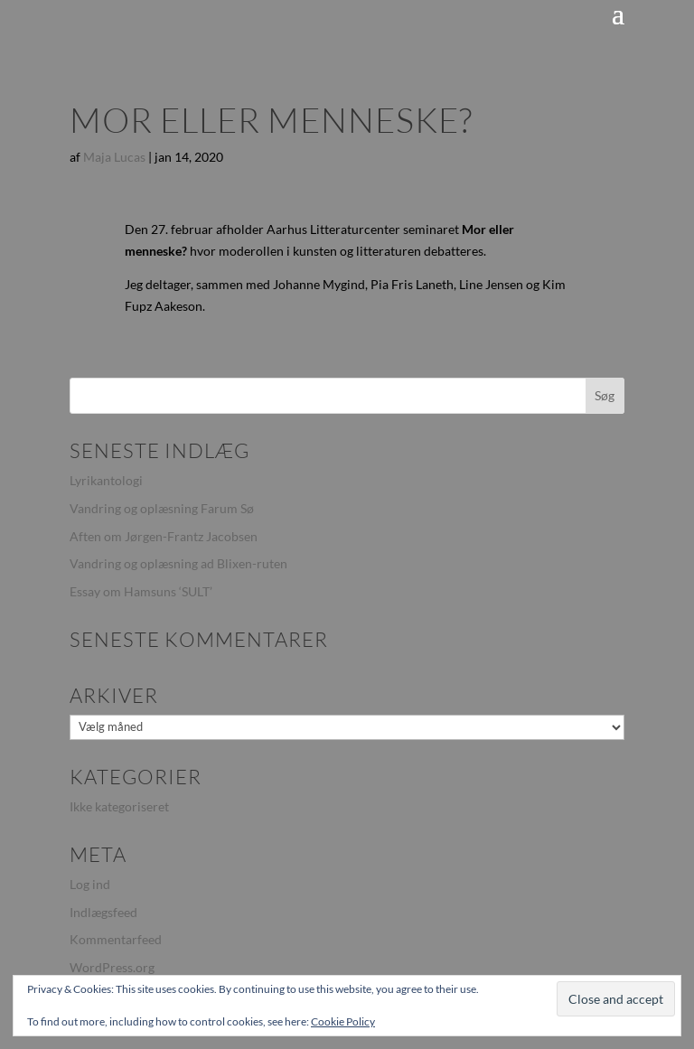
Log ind (90, 884)
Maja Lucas (114, 156)
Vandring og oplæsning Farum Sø (162, 508)
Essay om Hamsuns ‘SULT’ (141, 591)
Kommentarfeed (116, 939)
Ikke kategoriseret (119, 806)
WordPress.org (112, 967)
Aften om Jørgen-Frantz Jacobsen (164, 536)
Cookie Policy (343, 1021)
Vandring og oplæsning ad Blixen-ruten (178, 563)
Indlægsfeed (103, 912)
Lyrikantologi (106, 480)
